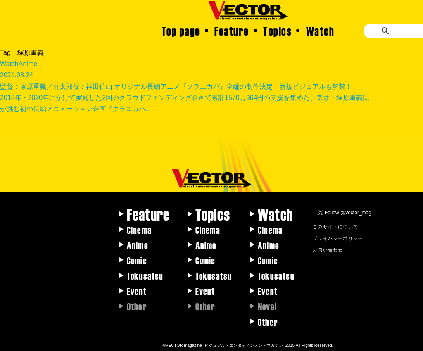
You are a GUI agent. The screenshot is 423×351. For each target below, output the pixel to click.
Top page (181, 30)
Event (137, 290)
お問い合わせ (328, 249)
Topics (277, 30)
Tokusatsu (145, 275)
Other (268, 321)
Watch (320, 30)
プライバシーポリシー (338, 237)
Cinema (139, 229)
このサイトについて (335, 226)
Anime (137, 245)
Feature (231, 30)
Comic (137, 260)
